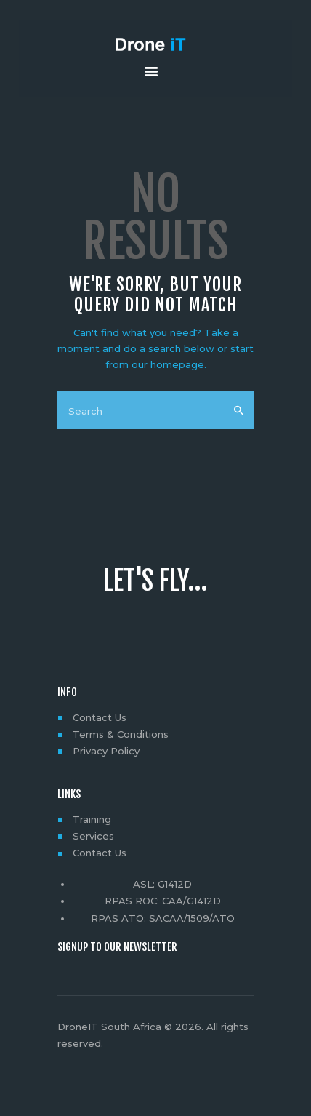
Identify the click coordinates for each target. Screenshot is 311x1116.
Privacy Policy (106, 751)
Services (93, 836)
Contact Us (99, 717)
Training (92, 819)
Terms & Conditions (121, 734)
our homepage (168, 364)
